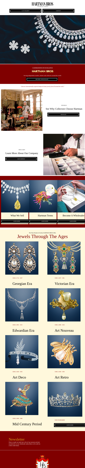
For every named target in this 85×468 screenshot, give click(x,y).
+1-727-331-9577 (25, 10)
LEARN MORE (16, 221)
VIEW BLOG (63, 114)
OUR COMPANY (21, 159)
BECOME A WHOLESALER (42, 79)
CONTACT (58, 10)
